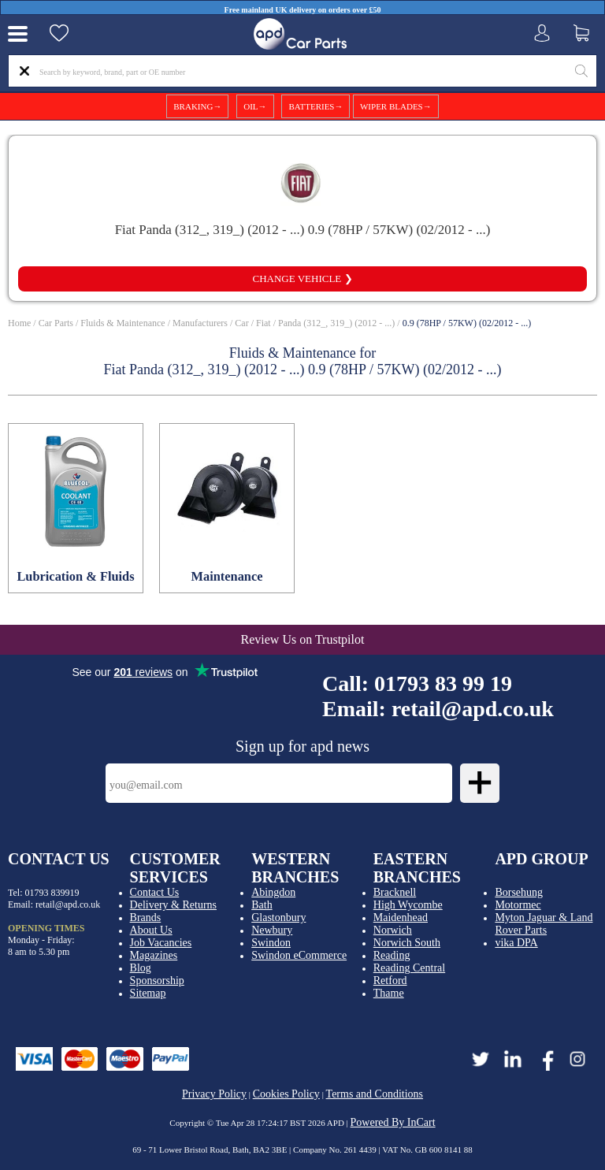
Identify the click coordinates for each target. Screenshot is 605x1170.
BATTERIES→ (315, 106)
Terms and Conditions (374, 1094)
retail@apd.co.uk (473, 708)
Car (241, 323)
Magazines (154, 955)
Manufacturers (200, 323)
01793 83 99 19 (443, 683)
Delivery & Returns (173, 905)
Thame (388, 993)
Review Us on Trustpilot (303, 639)
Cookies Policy (286, 1094)
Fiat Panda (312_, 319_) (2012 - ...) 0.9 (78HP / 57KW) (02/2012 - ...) (303, 229)
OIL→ (254, 106)
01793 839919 (52, 892)
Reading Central (409, 968)
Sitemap (148, 993)
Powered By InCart (393, 1122)
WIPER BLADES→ (396, 106)
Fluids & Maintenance (122, 323)
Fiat (263, 323)
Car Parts (56, 323)
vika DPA (516, 943)
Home (19, 323)
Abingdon (273, 892)
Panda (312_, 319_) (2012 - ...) (336, 323)
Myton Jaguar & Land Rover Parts (543, 924)
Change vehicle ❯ (302, 278)
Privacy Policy (214, 1094)
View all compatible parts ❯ (302, 244)
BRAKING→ (197, 106)
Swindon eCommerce (299, 955)
